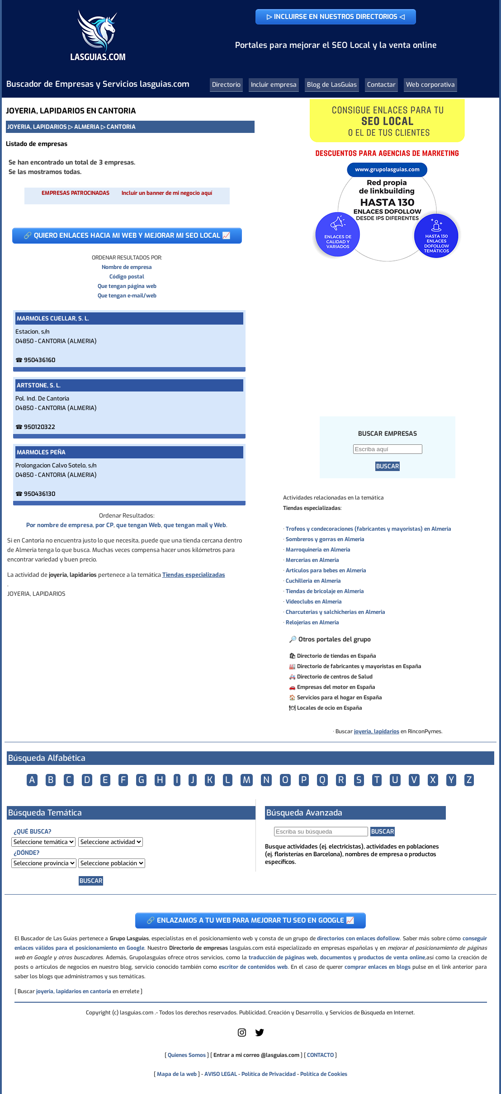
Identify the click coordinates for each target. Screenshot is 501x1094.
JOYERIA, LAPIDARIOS (37, 127)
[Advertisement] (387, 338)
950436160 (39, 360)
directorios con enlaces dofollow (358, 938)
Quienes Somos (187, 1055)
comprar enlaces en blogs (378, 967)
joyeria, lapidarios (376, 731)
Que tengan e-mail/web (127, 295)
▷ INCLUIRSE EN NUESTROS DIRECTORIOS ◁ (336, 16)
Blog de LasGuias (332, 84)
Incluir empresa (274, 84)
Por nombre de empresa (59, 525)
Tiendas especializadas (193, 575)
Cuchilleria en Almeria (313, 581)
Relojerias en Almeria (312, 622)
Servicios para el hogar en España (339, 697)
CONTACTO (320, 1055)
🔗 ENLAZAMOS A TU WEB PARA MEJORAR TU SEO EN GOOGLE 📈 (250, 920)
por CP (104, 525)
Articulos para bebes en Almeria (326, 570)
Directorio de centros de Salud (335, 676)
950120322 (39, 427)
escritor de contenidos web (253, 967)
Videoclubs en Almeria (314, 601)
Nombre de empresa (127, 267)
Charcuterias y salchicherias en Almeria (335, 612)
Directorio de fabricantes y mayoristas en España (359, 666)
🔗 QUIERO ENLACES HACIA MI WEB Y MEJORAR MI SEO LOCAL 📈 (127, 235)
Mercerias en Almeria (312, 560)
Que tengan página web (127, 286)
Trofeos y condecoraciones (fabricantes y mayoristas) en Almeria (368, 529)
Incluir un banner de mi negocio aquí (167, 193)
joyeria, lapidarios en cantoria (73, 991)
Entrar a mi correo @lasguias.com (256, 1055)
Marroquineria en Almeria (318, 549)
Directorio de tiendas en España (336, 656)
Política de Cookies (323, 1074)
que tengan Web (138, 525)
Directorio (226, 84)
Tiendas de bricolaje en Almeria (325, 591)
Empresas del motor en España (336, 687)
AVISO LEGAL (220, 1074)
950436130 (39, 494)
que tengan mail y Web (195, 525)
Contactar (381, 84)
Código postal (126, 276)
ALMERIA (86, 127)
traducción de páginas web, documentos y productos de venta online (337, 957)
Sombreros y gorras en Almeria (325, 539)
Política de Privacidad (268, 1074)
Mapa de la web (176, 1074)
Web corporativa (430, 84)
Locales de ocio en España (329, 708)
